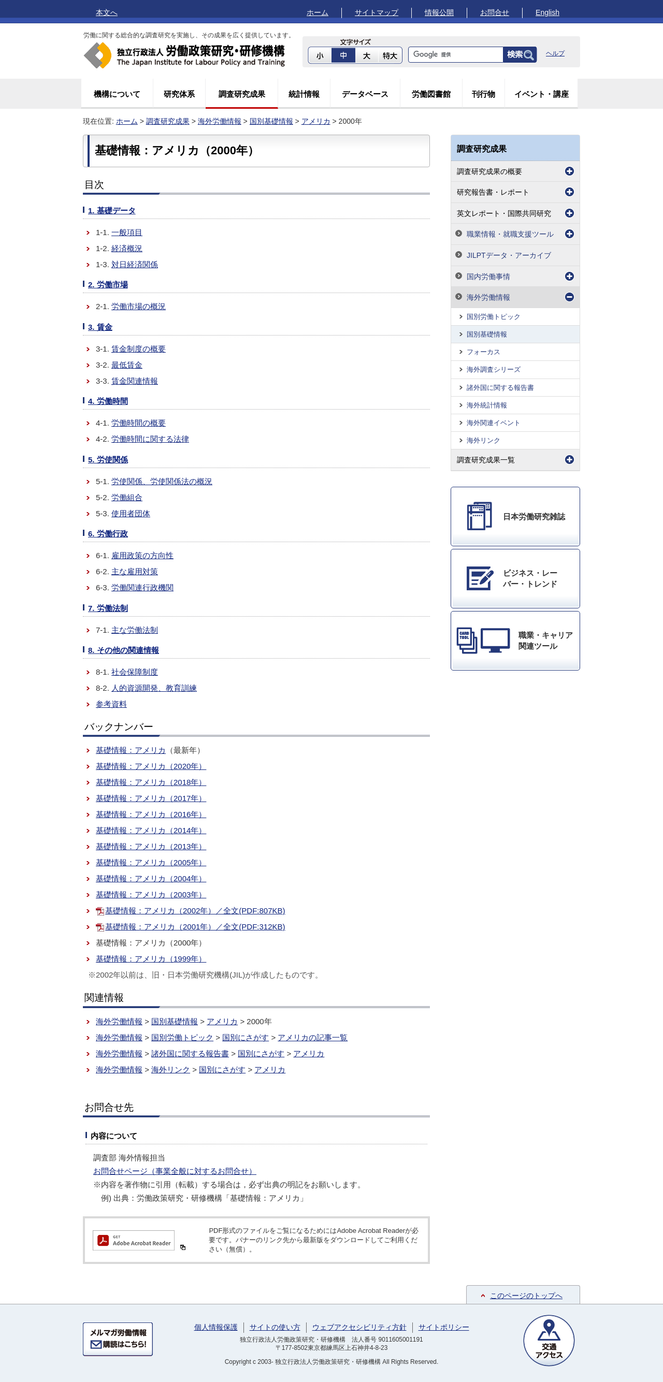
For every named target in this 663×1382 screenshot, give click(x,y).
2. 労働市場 (108, 284)
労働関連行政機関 (142, 587)
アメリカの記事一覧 (313, 1037)
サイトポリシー (444, 1327)
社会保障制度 (134, 671)
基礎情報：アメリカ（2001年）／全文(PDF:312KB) (195, 926)
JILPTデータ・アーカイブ (509, 255)
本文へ (107, 12)
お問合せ (494, 12)
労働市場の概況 (138, 306)
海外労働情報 (219, 121)
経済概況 (126, 248)
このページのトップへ (526, 1295)
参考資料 (111, 704)
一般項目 (126, 232)
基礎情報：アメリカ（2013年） (151, 846)
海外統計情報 (487, 405)
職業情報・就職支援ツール (510, 234)
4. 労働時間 (108, 401)
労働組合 (126, 497)
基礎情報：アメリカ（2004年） (151, 878)
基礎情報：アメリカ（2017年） (151, 798)
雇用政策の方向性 (142, 555)
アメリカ (315, 121)
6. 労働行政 (108, 533)
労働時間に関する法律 (150, 438)
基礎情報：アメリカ (131, 750)
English (547, 12)
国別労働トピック (182, 1037)
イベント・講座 (541, 94)
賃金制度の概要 (138, 348)
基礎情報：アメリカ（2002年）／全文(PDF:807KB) (195, 910)
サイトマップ (376, 12)
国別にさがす (245, 1037)
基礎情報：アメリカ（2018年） (151, 782)
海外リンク (170, 1069)
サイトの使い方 (275, 1327)
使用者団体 (130, 513)
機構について (117, 94)
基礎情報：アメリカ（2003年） (151, 894)
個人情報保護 (216, 1327)
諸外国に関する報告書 (190, 1053)
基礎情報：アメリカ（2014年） (151, 830)
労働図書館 (431, 94)
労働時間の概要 (138, 422)
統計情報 (304, 94)
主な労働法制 (134, 629)
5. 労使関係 (108, 459)
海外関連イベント (494, 423)
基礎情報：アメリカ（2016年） (151, 814)
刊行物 (483, 94)
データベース (365, 94)
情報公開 (439, 12)
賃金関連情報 (134, 380)
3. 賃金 (100, 327)
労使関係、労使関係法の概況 (161, 481)
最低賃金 (126, 364)
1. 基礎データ (112, 210)
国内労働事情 (488, 276)
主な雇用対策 (134, 571)
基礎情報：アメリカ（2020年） (151, 766)
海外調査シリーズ (494, 369)
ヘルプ (555, 53)
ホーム (317, 12)
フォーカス (483, 352)
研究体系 (179, 94)
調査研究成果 (242, 94)
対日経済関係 (134, 264)
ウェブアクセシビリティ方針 (359, 1327)
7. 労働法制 (108, 608)
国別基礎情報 (271, 121)
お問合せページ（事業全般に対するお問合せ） (174, 1171)
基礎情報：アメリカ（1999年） (151, 958)
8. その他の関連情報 (123, 650)
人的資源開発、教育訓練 (154, 687)
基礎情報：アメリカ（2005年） (151, 862)
